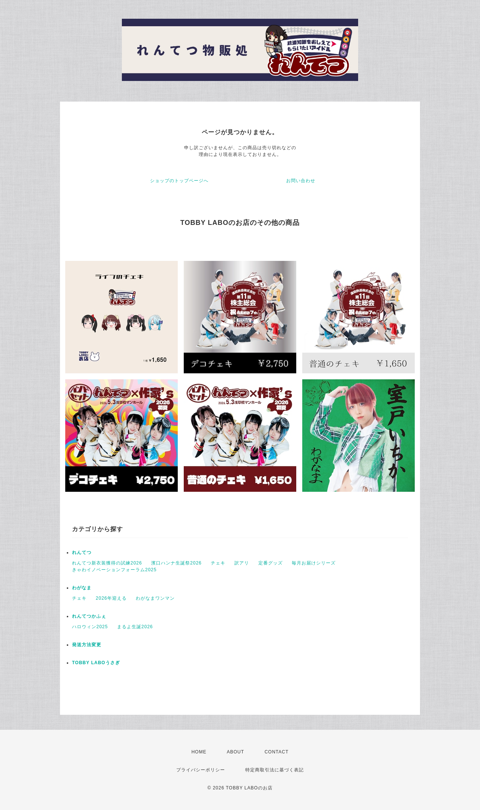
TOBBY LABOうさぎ (96, 662)
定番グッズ (270, 563)
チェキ (218, 563)
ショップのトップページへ (179, 180)
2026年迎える (111, 598)
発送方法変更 (86, 644)
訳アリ (241, 563)
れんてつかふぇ (89, 616)
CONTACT (276, 752)
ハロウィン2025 (90, 626)
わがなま (82, 587)
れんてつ (82, 552)
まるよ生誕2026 (135, 626)
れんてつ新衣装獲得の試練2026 (107, 563)
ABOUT (235, 752)
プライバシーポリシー (200, 770)
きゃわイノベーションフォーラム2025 (114, 569)
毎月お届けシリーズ (314, 563)
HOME (198, 752)
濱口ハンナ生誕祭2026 (176, 563)
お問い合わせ (300, 180)
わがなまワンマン (155, 598)
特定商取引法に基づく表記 (274, 770)
